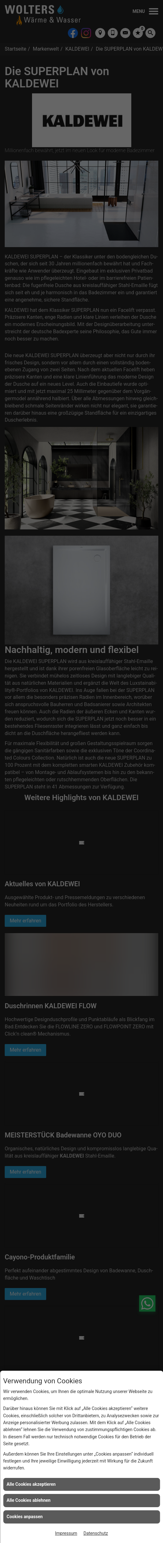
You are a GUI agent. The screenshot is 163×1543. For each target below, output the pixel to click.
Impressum (66, 1533)
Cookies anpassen (25, 1516)
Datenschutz (96, 1533)
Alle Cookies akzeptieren (31, 1484)
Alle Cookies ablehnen (29, 1500)
